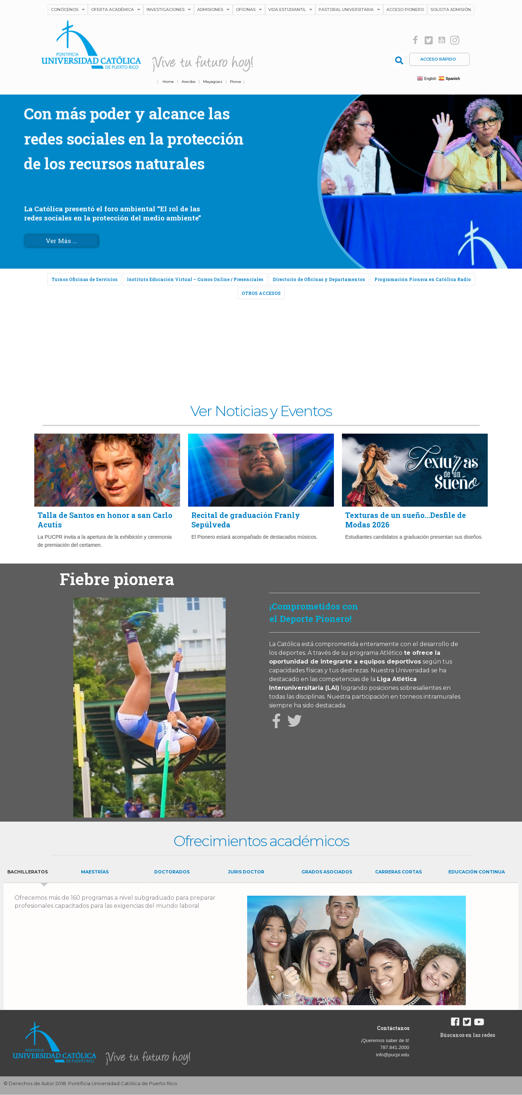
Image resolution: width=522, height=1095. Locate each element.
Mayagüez (212, 81)
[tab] (40, 872)
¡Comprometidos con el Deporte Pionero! (313, 612)
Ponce (235, 81)
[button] (415, 40)
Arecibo (188, 81)
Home (168, 81)
